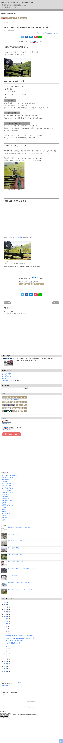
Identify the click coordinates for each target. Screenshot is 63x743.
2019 (5, 659)
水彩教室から (49, 33)
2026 (5, 602)
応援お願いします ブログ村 (31, 41)
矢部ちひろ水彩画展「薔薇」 (16, 561)
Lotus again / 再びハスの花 (16, 554)
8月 (7, 628)
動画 (57, 33)
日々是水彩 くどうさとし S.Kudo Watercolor (17, 2)
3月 (7, 651)
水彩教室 (5, 498)
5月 (7, 646)
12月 (7, 619)
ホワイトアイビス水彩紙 (15, 541)
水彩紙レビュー (7, 505)
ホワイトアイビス (8, 488)
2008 (5, 668)
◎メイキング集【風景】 (10, 475)
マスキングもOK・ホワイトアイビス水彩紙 (20, 589)
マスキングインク (13, 534)
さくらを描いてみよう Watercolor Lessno (21, 548)
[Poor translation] (6, 716)
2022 (5, 612)
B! (31, 37)
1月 (7, 656)
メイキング (41, 33)
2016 (5, 666)
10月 (7, 623)
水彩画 (5, 496)
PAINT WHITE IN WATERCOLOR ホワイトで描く (20, 638)
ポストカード (6, 486)
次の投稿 (7, 302)
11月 (7, 621)
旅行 (4, 520)
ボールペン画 (6, 483)
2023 (5, 609)
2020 (5, 616)
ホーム (4, 694)
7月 (7, 631)
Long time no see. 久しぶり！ (14, 640)
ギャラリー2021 (6, 378)
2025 (5, 604)
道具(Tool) (6, 513)
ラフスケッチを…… (14, 575)
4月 (7, 648)
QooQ (34, 707)
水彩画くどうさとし (8, 380)
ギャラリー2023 (6, 375)
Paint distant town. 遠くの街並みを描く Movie (22, 568)
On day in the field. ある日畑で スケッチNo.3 (19, 635)
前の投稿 (55, 302)
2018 (5, 661)
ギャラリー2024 (6, 373)
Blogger (34, 701)
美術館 (4, 518)
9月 (7, 626)
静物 (4, 507)
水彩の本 (5, 494)
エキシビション (7, 477)
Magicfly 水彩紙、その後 (12, 643)
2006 (5, 671)
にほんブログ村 (6, 429)
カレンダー (6, 479)
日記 (4, 515)
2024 (5, 607)
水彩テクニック (7, 492)
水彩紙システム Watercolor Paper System (20, 527)
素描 (4, 509)
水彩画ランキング (7, 423)
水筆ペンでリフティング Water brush (19, 582)
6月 (7, 633)
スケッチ (5, 481)
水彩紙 (4, 503)
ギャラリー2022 (6, 376)
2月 (7, 653)
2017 (5, 664)
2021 (5, 614)
